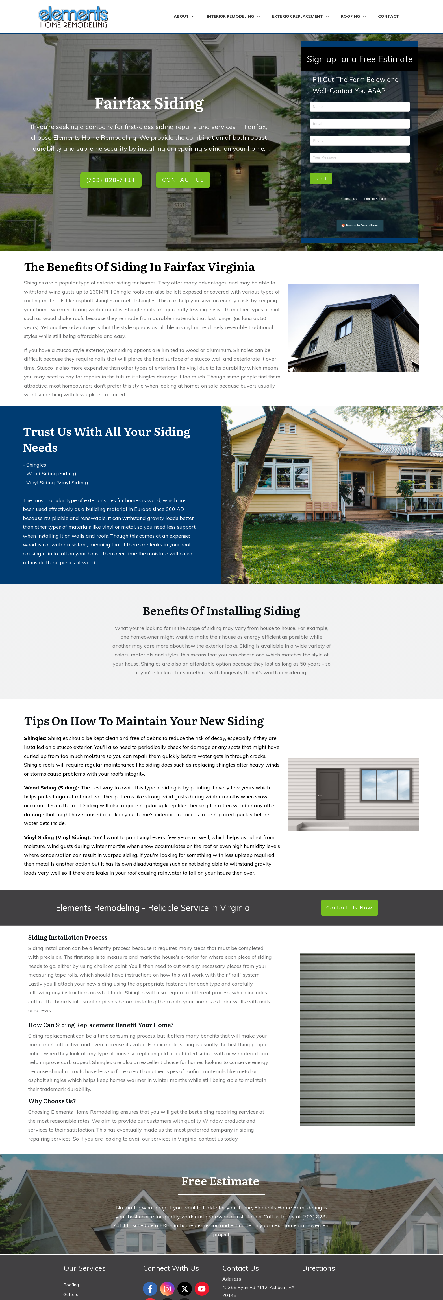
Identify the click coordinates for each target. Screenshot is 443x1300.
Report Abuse (349, 198)
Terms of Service (374, 198)
